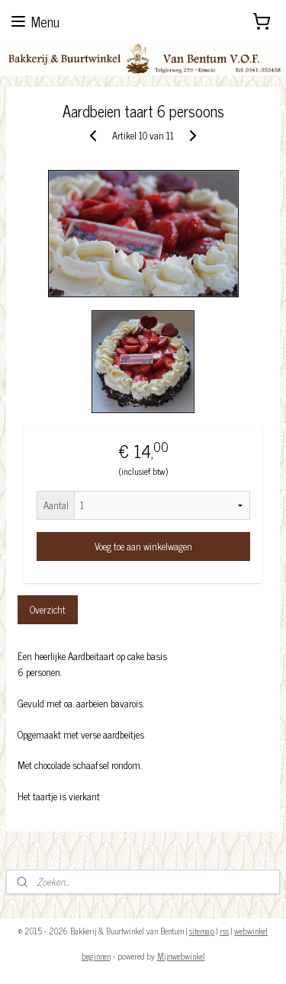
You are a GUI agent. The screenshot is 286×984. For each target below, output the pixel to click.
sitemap (201, 931)
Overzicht (48, 609)
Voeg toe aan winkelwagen (143, 546)
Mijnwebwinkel (181, 956)
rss (224, 931)
